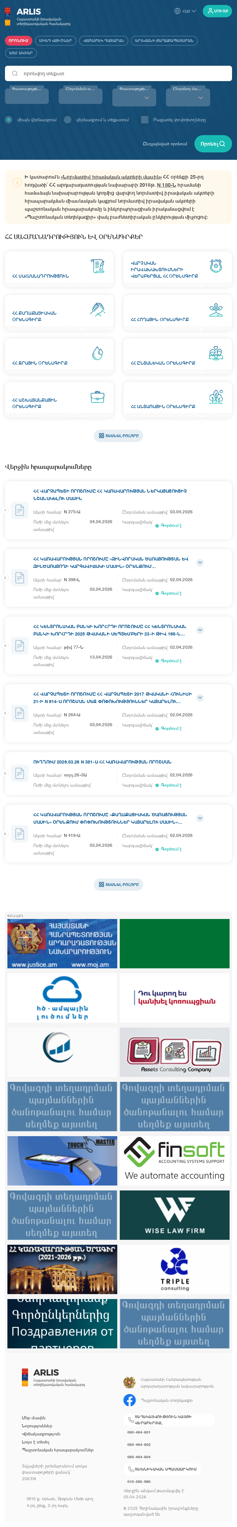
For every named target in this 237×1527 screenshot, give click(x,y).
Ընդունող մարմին (189, 89)
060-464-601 (139, 1432)
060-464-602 (139, 1444)
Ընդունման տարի (82, 89)
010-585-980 (139, 1481)
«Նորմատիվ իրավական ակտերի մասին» (111, 177)
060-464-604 (139, 1457)
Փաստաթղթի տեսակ (135, 89)
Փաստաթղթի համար (28, 89)
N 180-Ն (166, 185)
